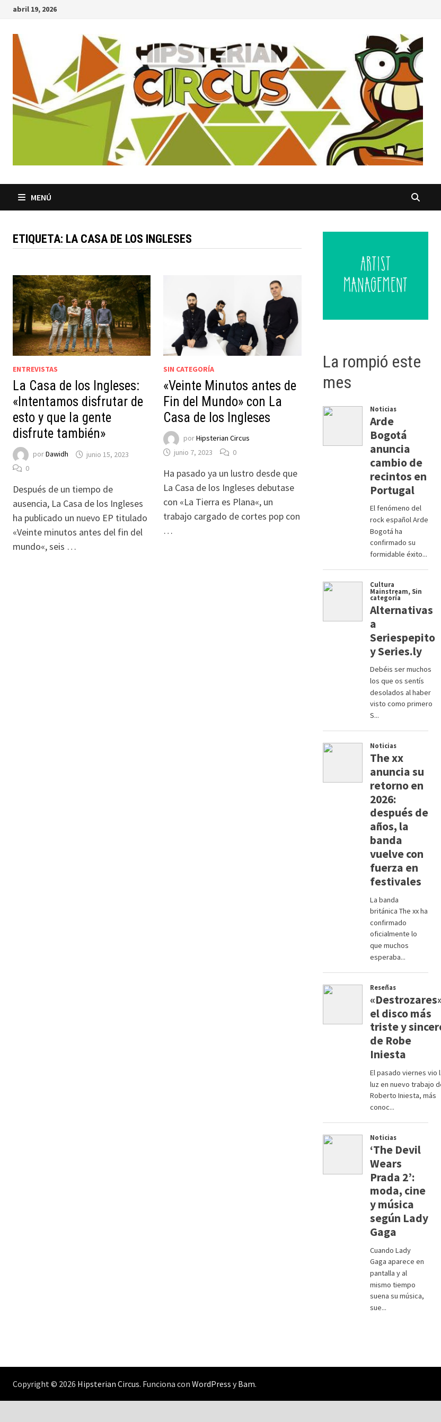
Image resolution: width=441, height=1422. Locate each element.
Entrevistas (35, 369)
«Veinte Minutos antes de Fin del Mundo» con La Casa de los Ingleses (229, 401)
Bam (246, 1384)
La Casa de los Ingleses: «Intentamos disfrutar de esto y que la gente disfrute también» (78, 409)
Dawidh (57, 454)
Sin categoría (188, 369)
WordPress (211, 1384)
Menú (34, 197)
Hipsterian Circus (223, 438)
